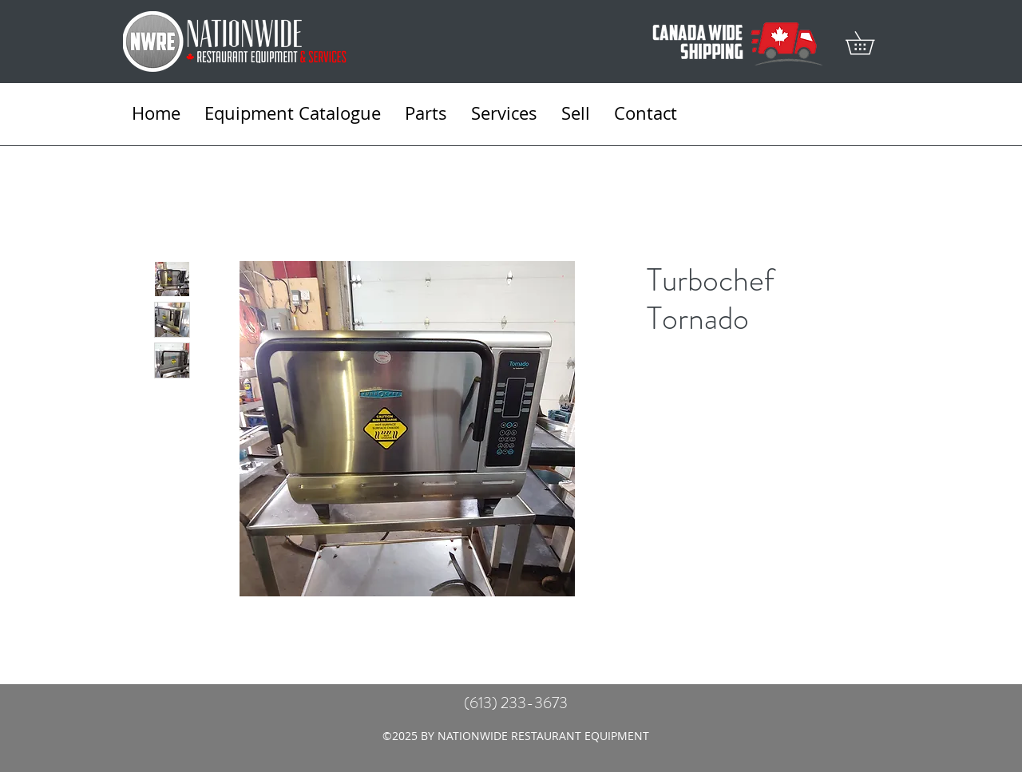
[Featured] (407, 428)
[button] (871, 42)
